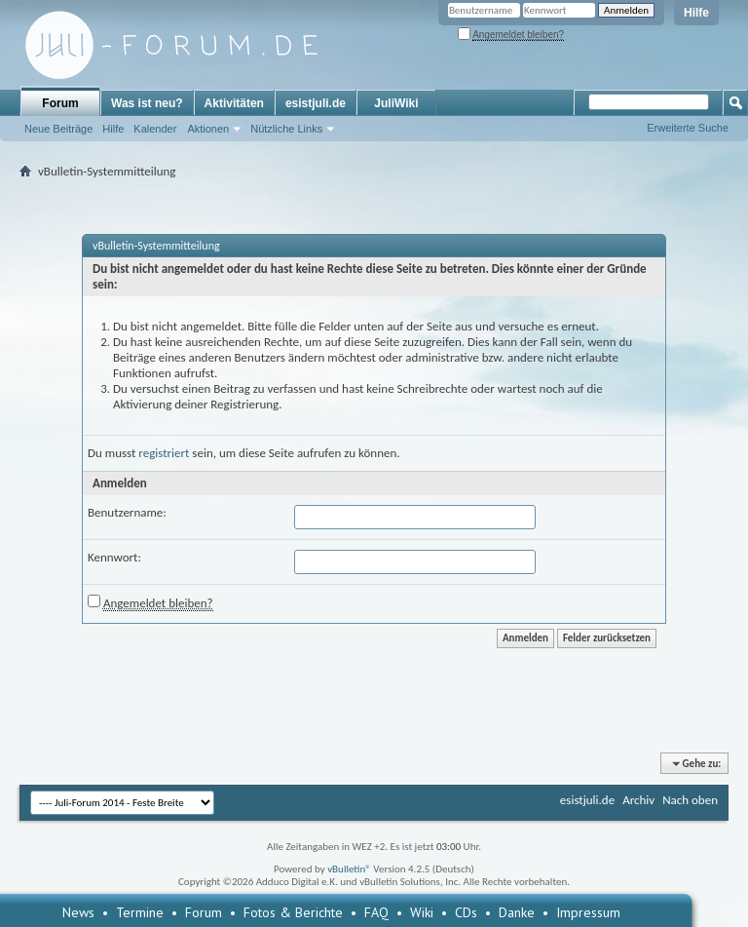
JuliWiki (396, 103)
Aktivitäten (234, 103)
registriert (163, 452)
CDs (466, 912)
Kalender (154, 129)
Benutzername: (127, 512)
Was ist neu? (147, 103)
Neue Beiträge (58, 129)
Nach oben (690, 799)
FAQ (376, 912)
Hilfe (696, 12)
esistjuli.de (315, 103)
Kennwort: (114, 557)
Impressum (588, 912)
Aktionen (208, 129)
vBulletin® (349, 869)
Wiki (421, 912)
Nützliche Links (286, 129)
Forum (60, 103)
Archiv (638, 799)
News (78, 912)
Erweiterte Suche (688, 128)
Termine (140, 912)
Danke (517, 912)
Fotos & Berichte (293, 912)
